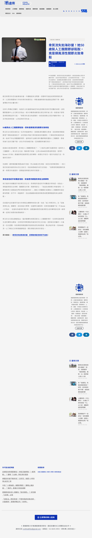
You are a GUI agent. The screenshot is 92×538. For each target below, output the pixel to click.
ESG (13, 13)
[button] (72, 148)
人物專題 (14, 9)
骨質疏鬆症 (58, 472)
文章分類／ (53, 39)
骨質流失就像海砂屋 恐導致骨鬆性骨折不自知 (30, 235)
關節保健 (35, 9)
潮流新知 (18, 13)
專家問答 (7, 9)
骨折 (48, 472)
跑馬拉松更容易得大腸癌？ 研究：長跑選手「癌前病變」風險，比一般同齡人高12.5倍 (83, 184)
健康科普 (28, 9)
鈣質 (52, 472)
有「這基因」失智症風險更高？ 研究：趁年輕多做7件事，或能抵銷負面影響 (83, 200)
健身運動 (41, 9)
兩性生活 (7, 13)
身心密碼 (55, 9)
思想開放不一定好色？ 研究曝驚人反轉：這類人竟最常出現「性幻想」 (83, 231)
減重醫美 (48, 9)
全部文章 (79, 142)
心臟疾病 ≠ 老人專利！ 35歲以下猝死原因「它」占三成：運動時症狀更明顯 (83, 216)
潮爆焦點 (21, 9)
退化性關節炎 (42, 472)
